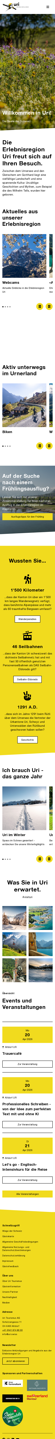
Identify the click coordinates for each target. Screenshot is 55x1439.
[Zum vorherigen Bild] (39, 306)
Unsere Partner (10, 1292)
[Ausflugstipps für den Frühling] (27, 516)
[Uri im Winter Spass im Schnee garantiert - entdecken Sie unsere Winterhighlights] (24, 817)
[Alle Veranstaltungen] (27, 1193)
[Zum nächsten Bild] (49, 306)
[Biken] (24, 409)
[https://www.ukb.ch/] (12, 1385)
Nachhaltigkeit (9, 1297)
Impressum (7, 1261)
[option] (27, 72)
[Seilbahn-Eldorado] (27, 679)
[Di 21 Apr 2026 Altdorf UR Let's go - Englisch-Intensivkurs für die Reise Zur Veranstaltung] (27, 1158)
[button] (3, 306)
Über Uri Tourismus (12, 1281)
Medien (6, 1302)
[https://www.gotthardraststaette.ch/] (37, 1385)
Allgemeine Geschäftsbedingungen (20, 1242)
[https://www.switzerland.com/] (37, 1398)
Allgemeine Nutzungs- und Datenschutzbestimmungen (16, 1248)
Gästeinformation (11, 1286)
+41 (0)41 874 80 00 (12, 1330)
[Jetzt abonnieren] (15, 1361)
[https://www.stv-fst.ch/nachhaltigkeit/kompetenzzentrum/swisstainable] (12, 1416)
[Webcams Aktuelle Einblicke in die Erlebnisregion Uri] (24, 265)
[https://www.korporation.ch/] (12, 1398)
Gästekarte (8, 1236)
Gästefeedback (10, 1266)
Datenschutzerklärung (13, 1255)
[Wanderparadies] (27, 619)
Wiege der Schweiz (12, 1231)
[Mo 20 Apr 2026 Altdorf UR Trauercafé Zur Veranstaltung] (27, 1045)
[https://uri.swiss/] (15, 7)
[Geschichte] (27, 739)
